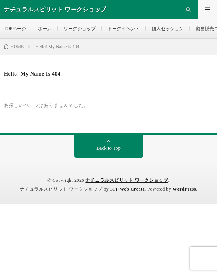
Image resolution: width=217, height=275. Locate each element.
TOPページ (15, 28)
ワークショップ (80, 28)
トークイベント (124, 28)
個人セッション (168, 28)
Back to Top (108, 148)
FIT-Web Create (127, 189)
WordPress (184, 189)
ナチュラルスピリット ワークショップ (126, 180)
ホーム (45, 28)
